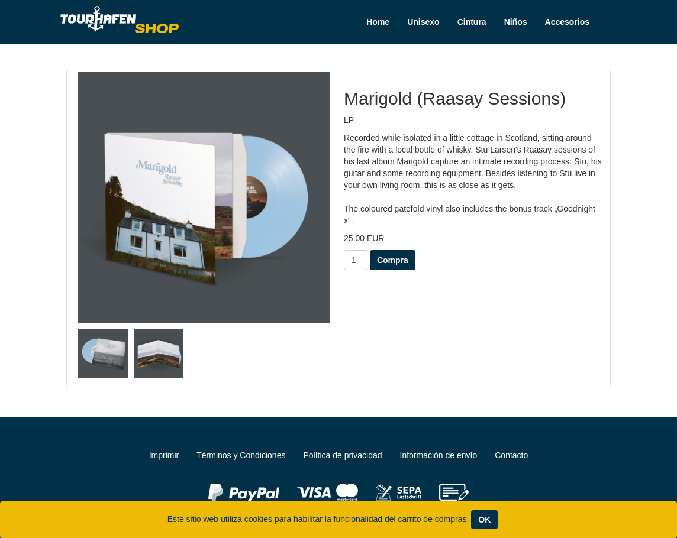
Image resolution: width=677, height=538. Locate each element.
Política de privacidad (342, 455)
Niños (515, 22)
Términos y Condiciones (240, 455)
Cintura (471, 22)
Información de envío (439, 455)
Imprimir (164, 455)
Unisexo (423, 22)
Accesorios (567, 22)
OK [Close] (484, 519)
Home (377, 22)
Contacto (511, 455)
